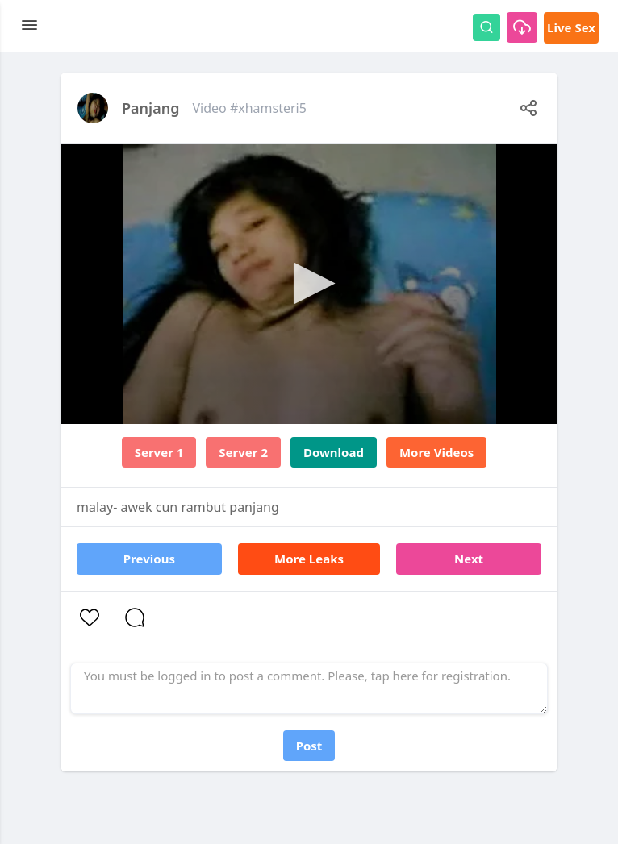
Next (468, 559)
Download (333, 452)
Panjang (150, 108)
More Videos (436, 452)
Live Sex (571, 27)
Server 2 (243, 452)
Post (309, 746)
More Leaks (309, 559)
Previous (149, 559)
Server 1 (159, 452)
